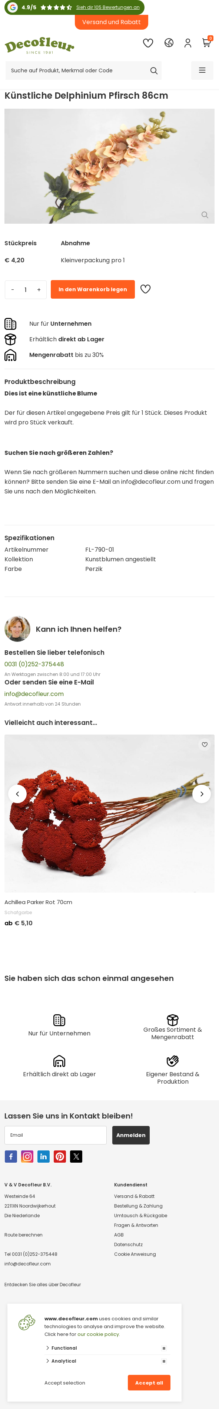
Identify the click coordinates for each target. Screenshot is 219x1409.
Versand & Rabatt (134, 1196)
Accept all (149, 1382)
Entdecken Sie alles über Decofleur (42, 1284)
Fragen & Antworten (136, 1225)
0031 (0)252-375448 (34, 664)
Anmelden (131, 1135)
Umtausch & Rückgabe (140, 1215)
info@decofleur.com (34, 694)
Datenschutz (128, 1244)
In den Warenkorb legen (93, 289)
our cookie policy (98, 1334)
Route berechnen (23, 1235)
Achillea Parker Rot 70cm (38, 902)
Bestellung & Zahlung (138, 1206)
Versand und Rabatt (111, 22)
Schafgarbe (18, 912)
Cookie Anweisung (135, 1254)
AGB (119, 1235)
